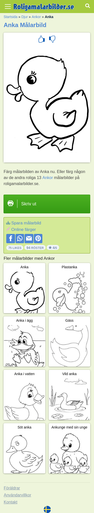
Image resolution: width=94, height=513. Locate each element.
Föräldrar (12, 488)
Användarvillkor (17, 495)
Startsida (10, 17)
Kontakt (10, 502)
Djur (24, 17)
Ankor (36, 17)
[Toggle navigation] (8, 6)
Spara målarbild (26, 223)
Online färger (23, 229)
